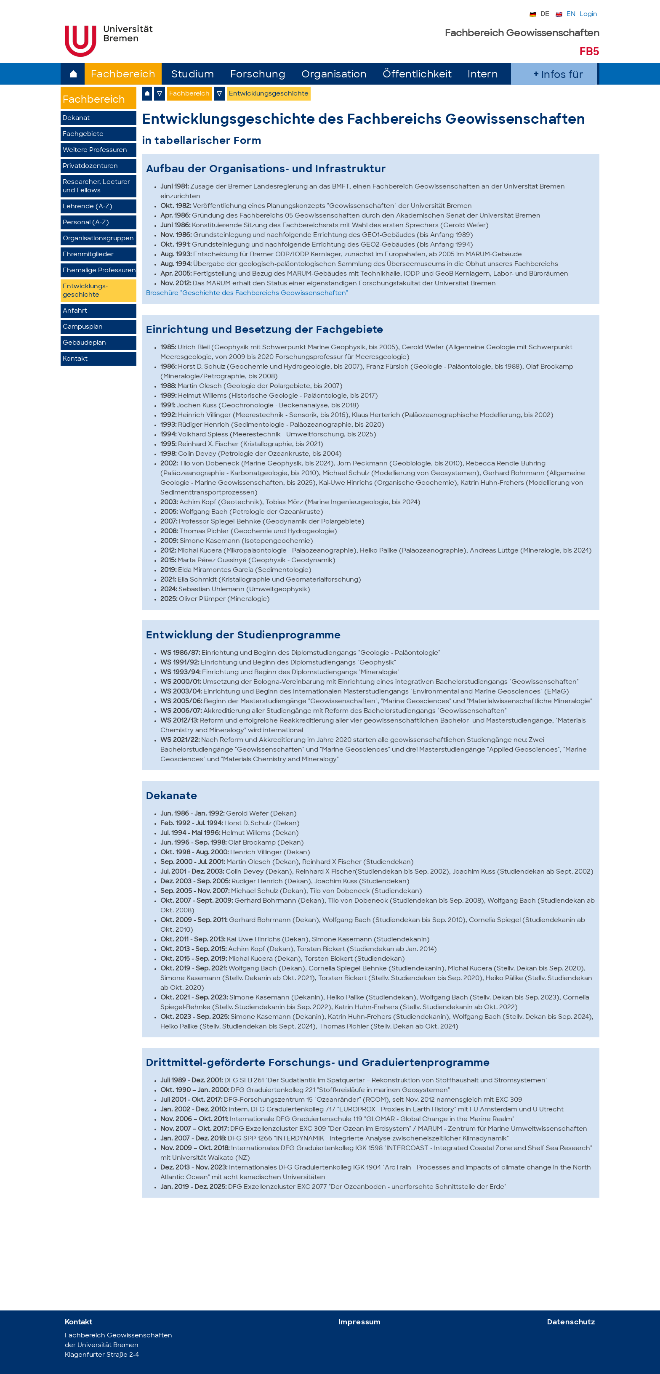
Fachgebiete (83, 134)
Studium (192, 75)
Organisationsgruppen (98, 239)
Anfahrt (75, 311)
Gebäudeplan (84, 343)
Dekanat (76, 118)
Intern (483, 75)
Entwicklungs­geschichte (85, 291)
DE (544, 14)
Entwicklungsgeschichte (269, 94)
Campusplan (83, 327)
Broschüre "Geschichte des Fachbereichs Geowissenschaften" (247, 293)
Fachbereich (123, 75)
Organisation (334, 75)
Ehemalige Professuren (99, 271)
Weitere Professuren (95, 150)
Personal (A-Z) (86, 223)
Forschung (258, 75)
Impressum (359, 1322)
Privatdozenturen (90, 166)
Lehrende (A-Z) (87, 207)
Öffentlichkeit (417, 75)
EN (571, 14)
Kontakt (75, 359)
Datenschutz (571, 1322)
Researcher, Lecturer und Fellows (96, 186)
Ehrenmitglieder (88, 255)
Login (588, 14)
